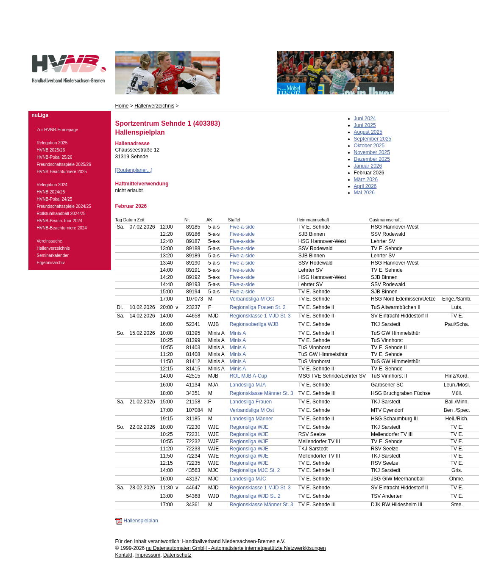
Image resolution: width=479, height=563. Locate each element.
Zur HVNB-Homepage (57, 129)
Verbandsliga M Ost (252, 299)
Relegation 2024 (52, 184)
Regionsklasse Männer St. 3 (261, 393)
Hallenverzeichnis (154, 106)
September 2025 (373, 139)
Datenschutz (177, 555)
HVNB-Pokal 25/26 (54, 157)
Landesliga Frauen (251, 402)
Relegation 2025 (52, 143)
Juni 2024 (365, 118)
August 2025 (368, 132)
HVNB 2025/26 (51, 150)
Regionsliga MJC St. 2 (255, 470)
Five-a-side (242, 227)
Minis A (238, 333)
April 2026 (365, 186)
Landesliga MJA (248, 385)
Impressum (147, 555)
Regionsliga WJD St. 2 (255, 496)
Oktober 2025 (369, 146)
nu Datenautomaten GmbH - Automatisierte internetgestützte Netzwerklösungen (236, 548)
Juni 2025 (365, 125)
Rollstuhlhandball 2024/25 (61, 213)
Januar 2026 (368, 166)
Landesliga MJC (248, 479)
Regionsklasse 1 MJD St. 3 (260, 316)
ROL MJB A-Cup (248, 376)
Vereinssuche (49, 241)
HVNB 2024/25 (51, 192)
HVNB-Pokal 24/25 (54, 199)
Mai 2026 (364, 193)
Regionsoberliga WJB (254, 324)
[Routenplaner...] (134, 170)
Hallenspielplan (141, 521)
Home (122, 106)
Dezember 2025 (372, 159)
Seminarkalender (53, 255)
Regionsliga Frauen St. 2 (258, 307)
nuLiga (40, 115)
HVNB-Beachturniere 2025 (62, 171)
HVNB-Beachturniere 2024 (62, 228)
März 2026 (366, 179)
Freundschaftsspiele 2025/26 (64, 164)
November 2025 (372, 152)
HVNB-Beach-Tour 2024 (59, 220)
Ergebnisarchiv (51, 262)
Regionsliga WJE (249, 427)
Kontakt (124, 555)
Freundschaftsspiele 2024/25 (64, 206)
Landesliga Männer (251, 419)
